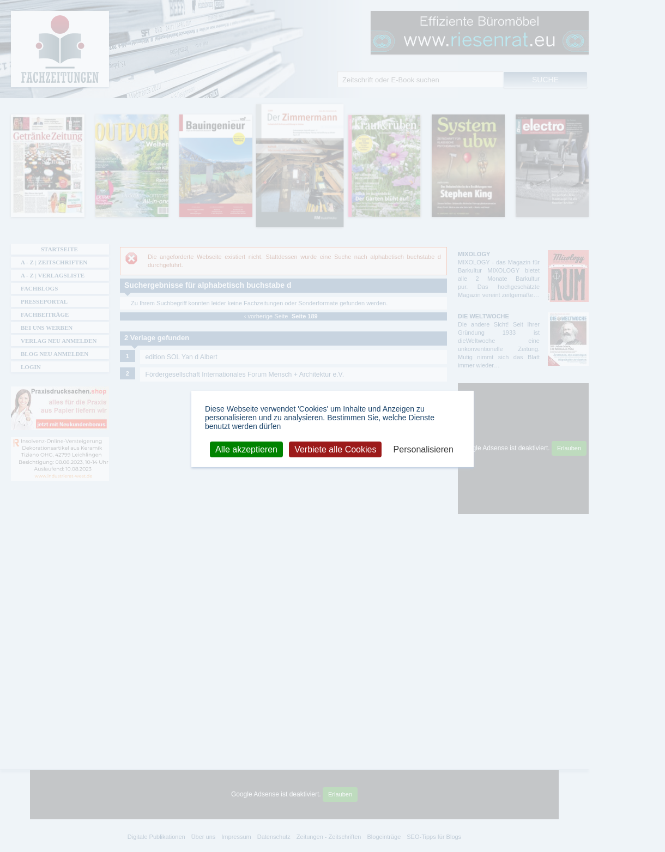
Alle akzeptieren (246, 449)
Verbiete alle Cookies (335, 449)
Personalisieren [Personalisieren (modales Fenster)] (424, 449)
